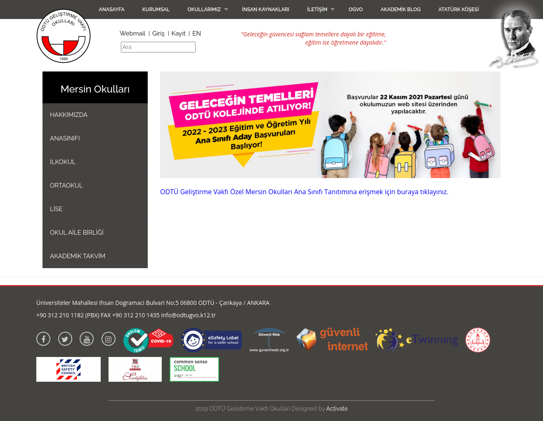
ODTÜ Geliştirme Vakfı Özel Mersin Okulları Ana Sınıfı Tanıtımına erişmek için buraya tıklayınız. (304, 191)
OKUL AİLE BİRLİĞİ (77, 232)
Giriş (158, 33)
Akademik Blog (400, 9)
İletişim (317, 9)
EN (196, 33)
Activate (337, 408)
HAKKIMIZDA (68, 115)
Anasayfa (112, 9)
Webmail (132, 33)
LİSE (56, 209)
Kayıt (179, 33)
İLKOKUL (63, 162)
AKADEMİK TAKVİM (78, 256)
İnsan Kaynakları (265, 9)
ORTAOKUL (66, 185)
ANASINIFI (65, 138)
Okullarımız (204, 9)
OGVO (356, 9)
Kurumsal (156, 9)
